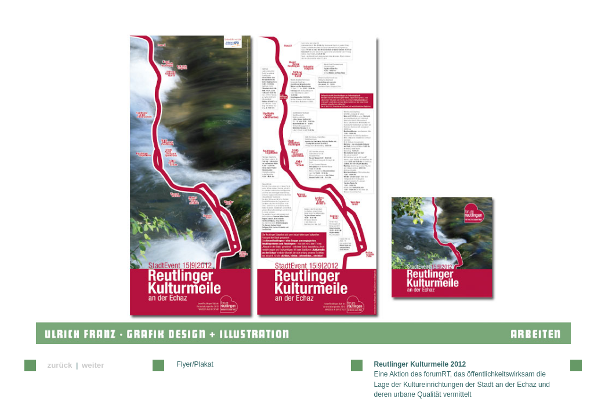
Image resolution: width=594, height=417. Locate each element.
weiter (93, 365)
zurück (60, 365)
